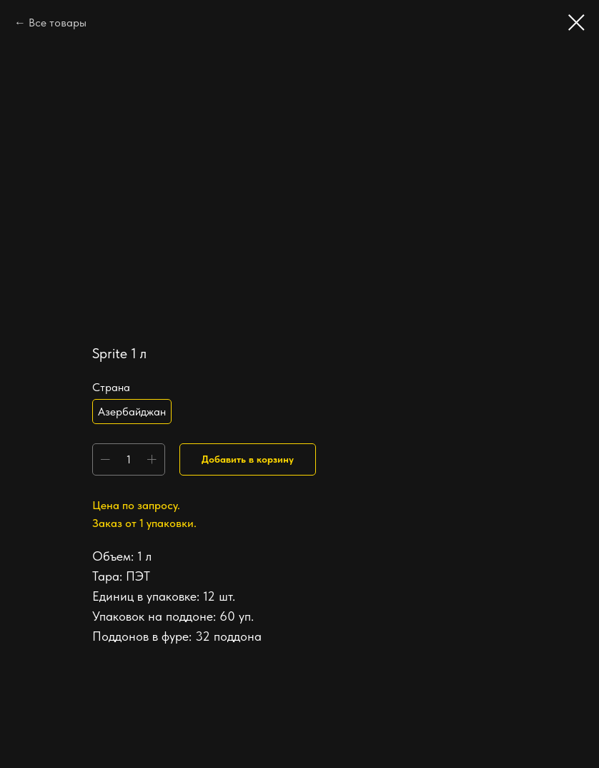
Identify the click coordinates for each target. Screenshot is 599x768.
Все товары (57, 22)
